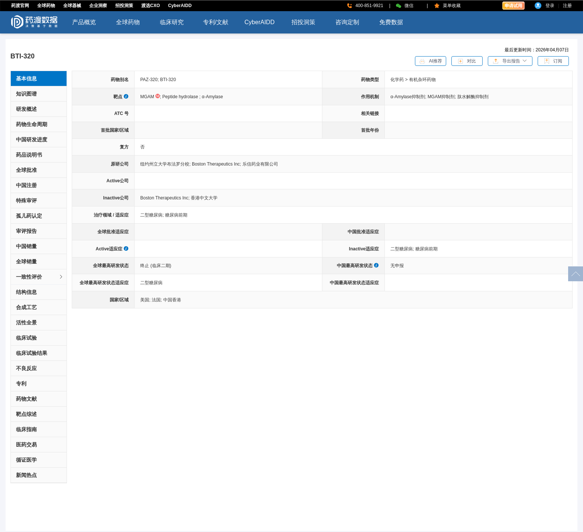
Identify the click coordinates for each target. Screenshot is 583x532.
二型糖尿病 (152, 215)
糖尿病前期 (176, 215)
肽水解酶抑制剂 (473, 96)
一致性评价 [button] (40, 277)
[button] (510, 61)
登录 (549, 5)
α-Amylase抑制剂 (409, 96)
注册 (567, 5)
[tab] (39, 277)
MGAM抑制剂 (442, 96)
